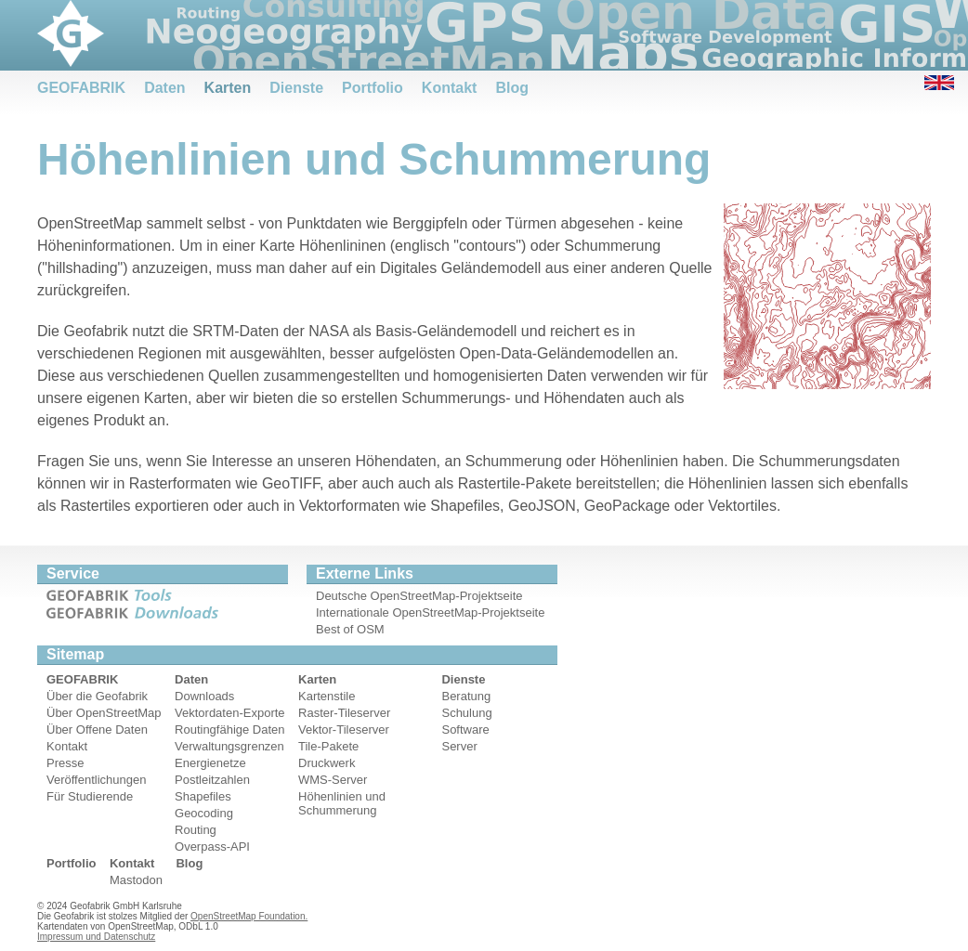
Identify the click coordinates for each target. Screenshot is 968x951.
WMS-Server (332, 780)
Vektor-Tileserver (343, 729)
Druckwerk (326, 763)
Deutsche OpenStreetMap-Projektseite (419, 596)
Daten (164, 88)
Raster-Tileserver (344, 713)
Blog (512, 88)
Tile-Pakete (328, 746)
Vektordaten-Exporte (230, 713)
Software (465, 729)
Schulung (466, 713)
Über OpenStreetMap (104, 713)
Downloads (204, 696)
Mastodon (136, 880)
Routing (195, 830)
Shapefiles (203, 796)
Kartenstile (326, 696)
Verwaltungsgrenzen (229, 746)
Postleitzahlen (212, 780)
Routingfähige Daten (230, 729)
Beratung (466, 696)
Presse (65, 763)
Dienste (296, 88)
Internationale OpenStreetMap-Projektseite (430, 612)
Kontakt (449, 88)
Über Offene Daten (97, 729)
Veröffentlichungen (96, 780)
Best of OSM (350, 629)
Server (459, 746)
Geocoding (204, 813)
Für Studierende (89, 796)
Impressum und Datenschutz (96, 936)
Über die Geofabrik (97, 696)
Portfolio (372, 88)
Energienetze (210, 763)
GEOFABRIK (81, 88)
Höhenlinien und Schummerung (342, 803)
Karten (228, 88)
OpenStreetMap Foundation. (248, 916)
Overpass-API (212, 846)
